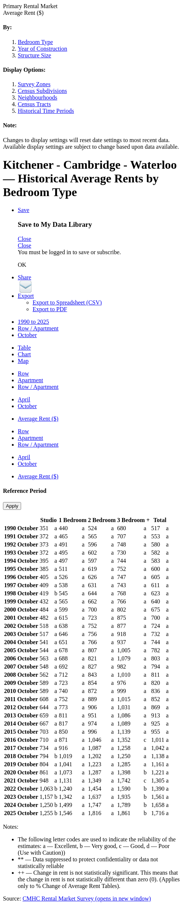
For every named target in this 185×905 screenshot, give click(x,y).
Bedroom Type (35, 42)
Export (26, 296)
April (24, 399)
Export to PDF (50, 309)
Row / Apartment (38, 328)
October (27, 335)
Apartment (30, 380)
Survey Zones (34, 84)
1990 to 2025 (33, 322)
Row (23, 373)
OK (22, 265)
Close (24, 239)
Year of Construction (42, 49)
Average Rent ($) (38, 419)
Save (23, 210)
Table (24, 347)
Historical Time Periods (46, 111)
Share (24, 277)
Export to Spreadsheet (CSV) (67, 302)
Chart (24, 354)
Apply (12, 506)
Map (23, 361)
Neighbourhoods (37, 97)
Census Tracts (34, 104)
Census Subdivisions (42, 91)
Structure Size (34, 55)
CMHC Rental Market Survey (87, 898)
